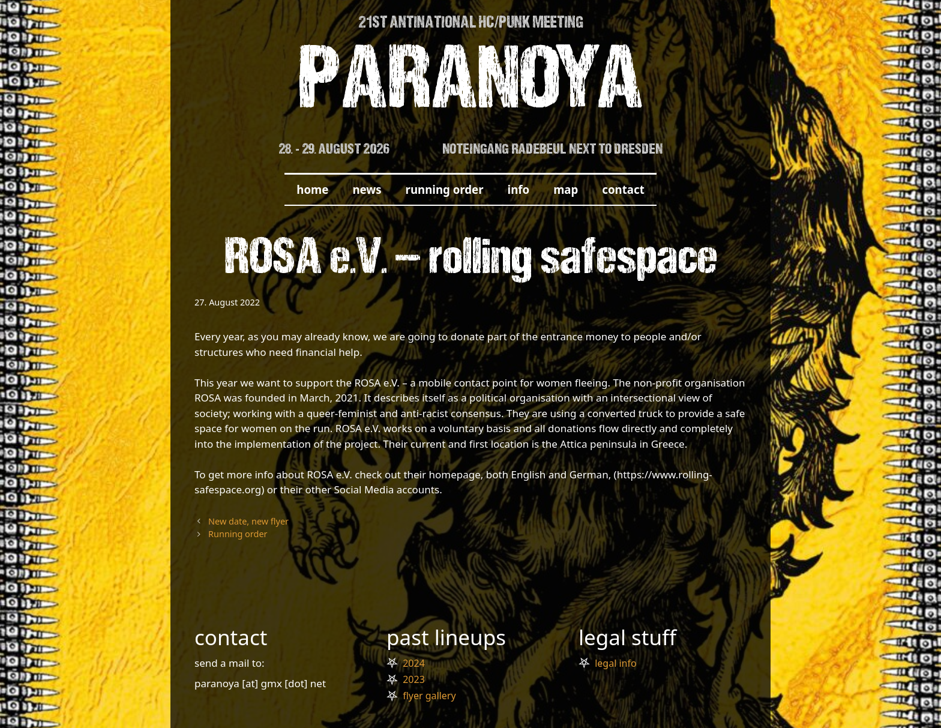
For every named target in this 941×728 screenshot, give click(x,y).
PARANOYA (470, 85)
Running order (237, 534)
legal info (615, 663)
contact (623, 189)
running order (445, 189)
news (366, 189)
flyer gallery (429, 695)
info (519, 189)
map (565, 189)
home (312, 189)
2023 (414, 679)
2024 (414, 663)
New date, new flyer (248, 521)
